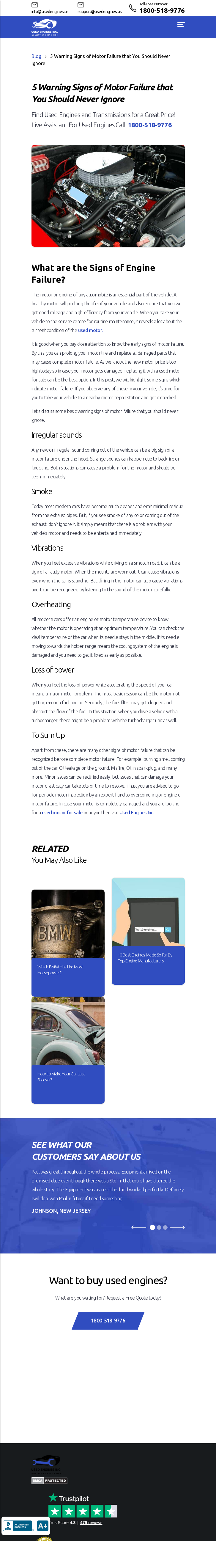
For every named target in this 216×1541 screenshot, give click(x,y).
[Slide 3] (165, 1227)
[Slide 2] (159, 1227)
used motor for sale (62, 812)
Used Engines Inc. (136, 812)
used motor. (90, 330)
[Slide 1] (152, 1227)
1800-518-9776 (162, 10)
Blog (36, 56)
